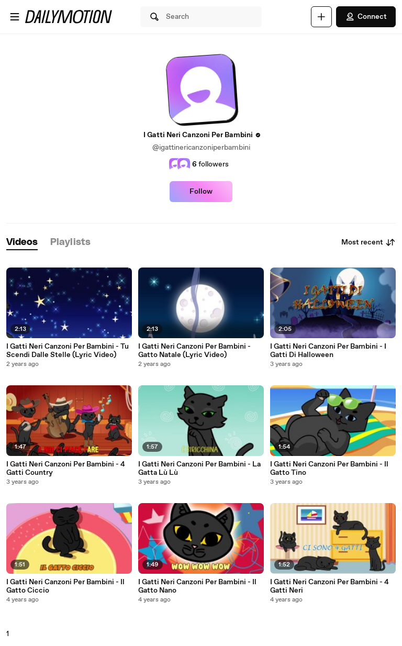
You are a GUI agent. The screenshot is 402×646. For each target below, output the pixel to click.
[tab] (22, 242)
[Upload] (321, 16)
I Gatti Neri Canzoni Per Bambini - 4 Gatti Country (65, 468)
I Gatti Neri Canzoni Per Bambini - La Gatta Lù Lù (199, 468)
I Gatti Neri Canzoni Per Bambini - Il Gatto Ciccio (65, 586)
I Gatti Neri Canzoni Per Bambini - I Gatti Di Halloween (328, 350)
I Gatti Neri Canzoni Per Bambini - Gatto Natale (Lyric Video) (194, 350)
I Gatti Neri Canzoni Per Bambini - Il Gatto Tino (329, 468)
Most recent (368, 242)
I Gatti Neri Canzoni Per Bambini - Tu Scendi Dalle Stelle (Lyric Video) (67, 350)
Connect (366, 17)
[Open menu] (14, 16)
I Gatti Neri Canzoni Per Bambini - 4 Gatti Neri (329, 586)
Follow (201, 191)
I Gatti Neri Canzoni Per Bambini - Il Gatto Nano (197, 586)
